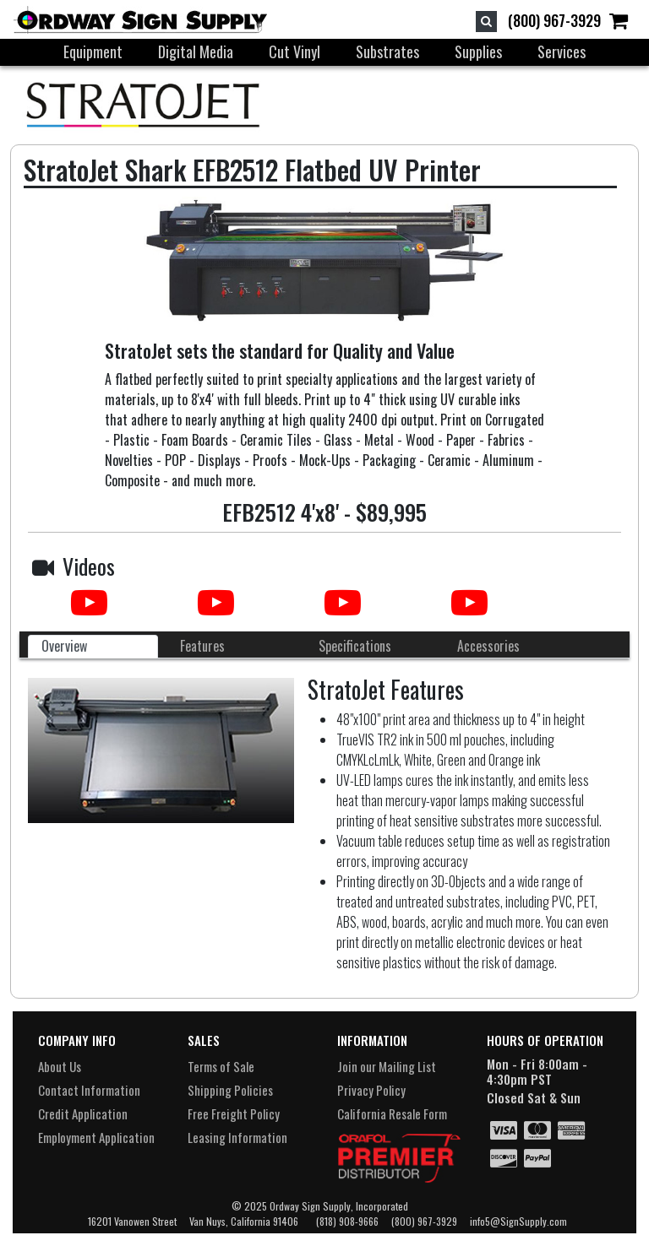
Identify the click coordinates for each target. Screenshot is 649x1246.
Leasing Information (237, 1137)
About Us (59, 1066)
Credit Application (83, 1113)
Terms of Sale (221, 1066)
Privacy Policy (371, 1090)
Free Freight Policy (234, 1113)
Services (561, 51)
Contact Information (89, 1090)
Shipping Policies (230, 1090)
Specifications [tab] (355, 646)
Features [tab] (202, 646)
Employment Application (96, 1137)
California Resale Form (392, 1113)
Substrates (387, 51)
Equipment (93, 51)
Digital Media (195, 51)
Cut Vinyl (294, 51)
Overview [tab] (64, 646)
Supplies (478, 51)
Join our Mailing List (386, 1066)
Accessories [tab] (488, 646)
